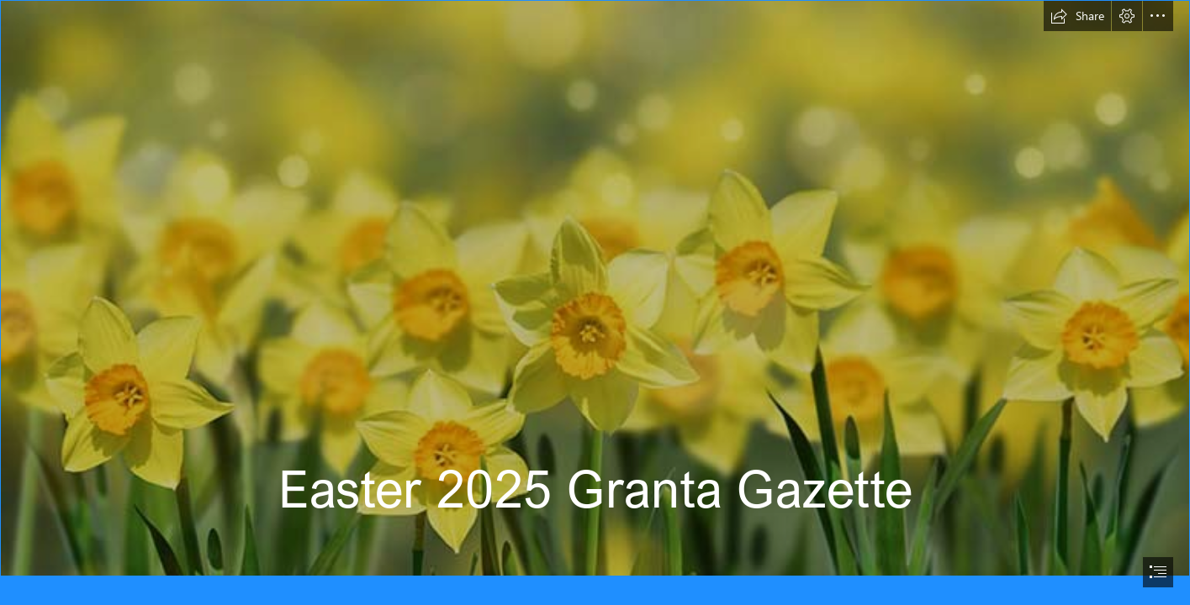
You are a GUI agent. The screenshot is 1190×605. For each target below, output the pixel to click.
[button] (1077, 16)
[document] (595, 302)
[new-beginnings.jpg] (595, 288)
